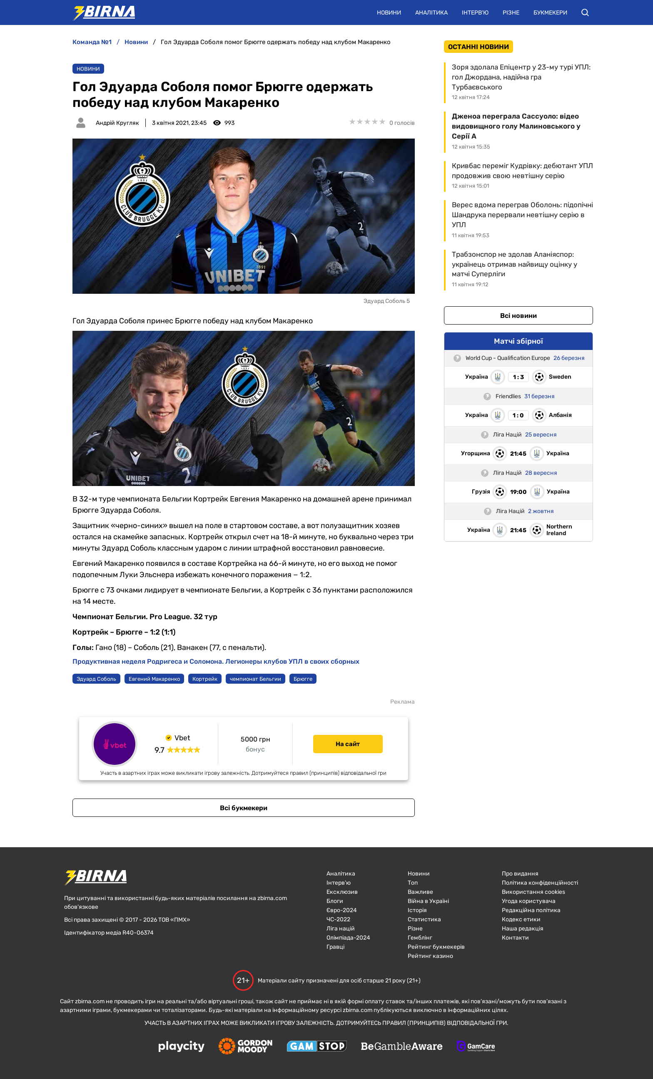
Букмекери (550, 12)
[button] (585, 12)
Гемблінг (420, 937)
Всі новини (518, 316)
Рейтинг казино (430, 956)
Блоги (334, 901)
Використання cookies (533, 891)
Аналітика (431, 12)
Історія (417, 910)
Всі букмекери (243, 808)
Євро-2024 (341, 910)
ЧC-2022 (338, 919)
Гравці (335, 946)
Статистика (424, 919)
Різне (511, 12)
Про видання (520, 873)
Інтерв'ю (475, 12)
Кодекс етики (521, 919)
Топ (413, 882)
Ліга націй (340, 928)
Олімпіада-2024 (348, 937)
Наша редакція (522, 928)
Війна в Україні (428, 901)
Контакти (515, 937)
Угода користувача (529, 901)
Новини (389, 12)
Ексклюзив (342, 891)
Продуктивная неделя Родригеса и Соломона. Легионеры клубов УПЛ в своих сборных (215, 661)
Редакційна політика (531, 910)
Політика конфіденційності (540, 882)
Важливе (420, 891)
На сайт (348, 744)
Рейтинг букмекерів (436, 946)
